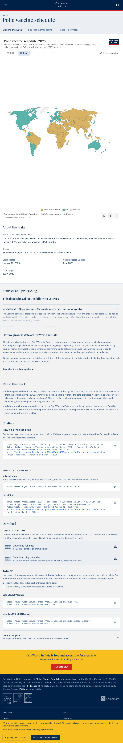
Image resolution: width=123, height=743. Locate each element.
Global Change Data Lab (48, 684)
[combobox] (117, 5)
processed (44, 253)
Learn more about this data (61, 214)
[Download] (103, 216)
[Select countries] (109, 53)
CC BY (28, 217)
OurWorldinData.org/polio (14, 217)
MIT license (31, 691)
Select (110, 53)
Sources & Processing (40, 30)
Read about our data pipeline (18, 369)
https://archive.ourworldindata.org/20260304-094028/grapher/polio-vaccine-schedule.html (56, 454)
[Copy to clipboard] (111, 446)
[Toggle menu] (6, 5)
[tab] (11, 53)
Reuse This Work (68, 30)
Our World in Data (61, 5)
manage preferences (43, 730)
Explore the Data (12, 30)
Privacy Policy (25, 730)
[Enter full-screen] (116, 216)
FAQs (22, 694)
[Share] (110, 216)
